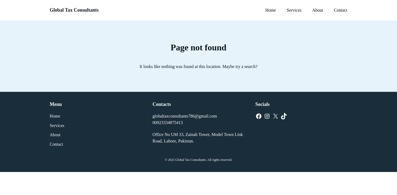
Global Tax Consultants (74, 10)
